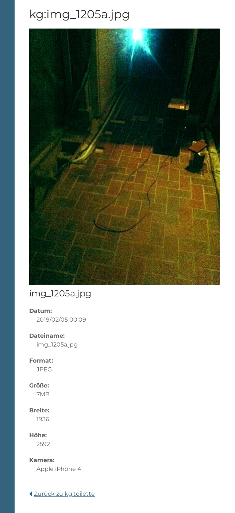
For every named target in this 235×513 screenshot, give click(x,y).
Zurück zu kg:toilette (62, 493)
